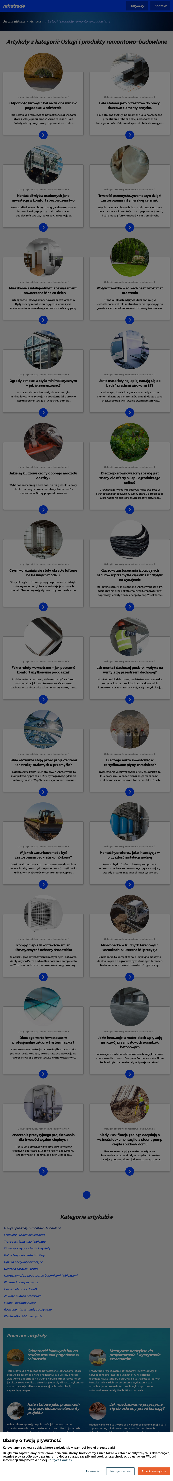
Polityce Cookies (60, 1460)
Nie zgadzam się (120, 1471)
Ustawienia (92, 1471)
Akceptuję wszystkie (154, 1471)
